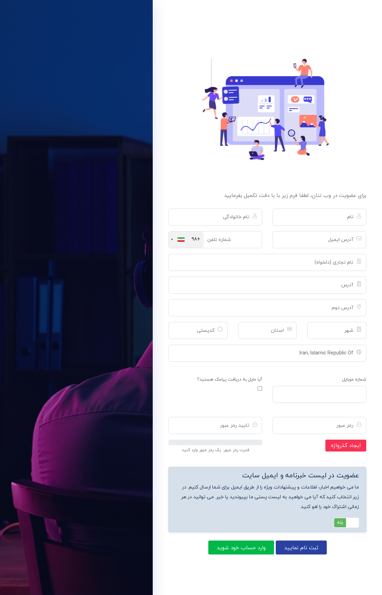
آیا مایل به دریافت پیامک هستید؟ (229, 379)
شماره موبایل (354, 379)
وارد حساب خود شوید (241, 548)
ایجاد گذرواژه (346, 445)
